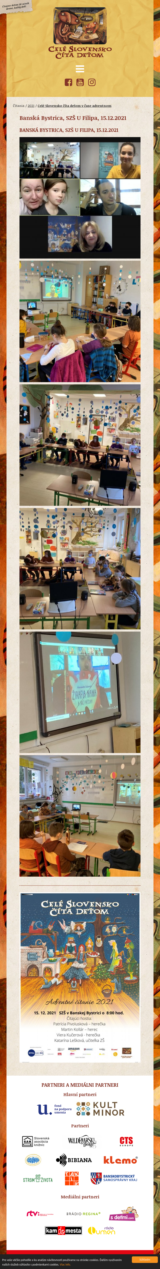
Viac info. (65, 1265)
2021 (31, 105)
